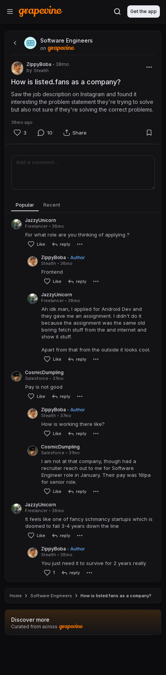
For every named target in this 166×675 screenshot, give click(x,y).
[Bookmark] (149, 132)
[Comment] (45, 132)
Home (16, 626)
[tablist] (83, 205)
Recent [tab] (51, 205)
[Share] (75, 132)
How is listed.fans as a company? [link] (116, 626)
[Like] (20, 132)
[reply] (60, 244)
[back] (14, 43)
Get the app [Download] (143, 11)
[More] (149, 67)
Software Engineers (51, 626)
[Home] (40, 11)
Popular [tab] (25, 205)
